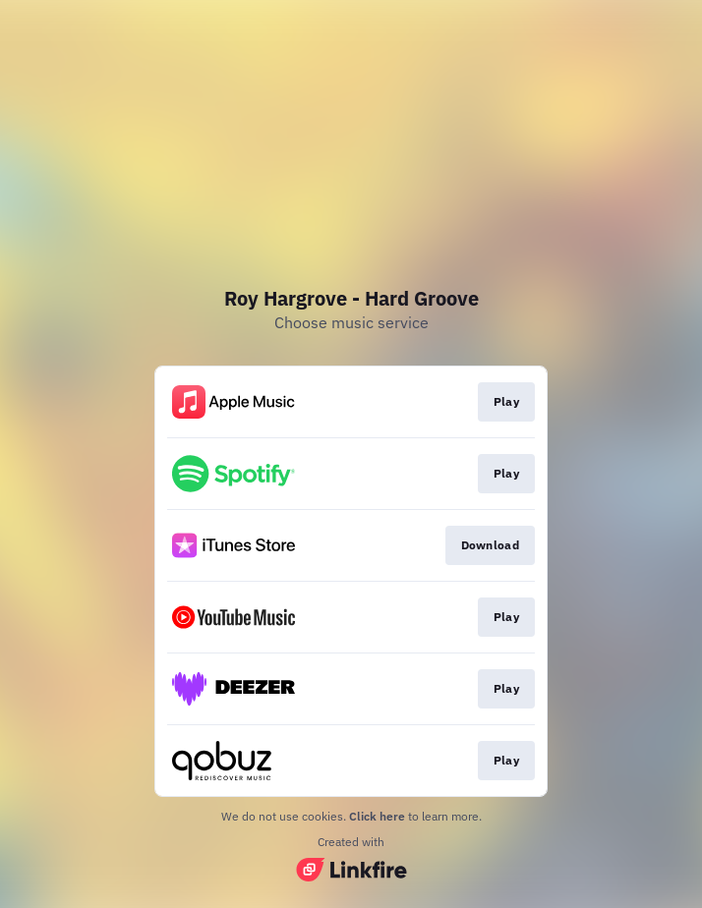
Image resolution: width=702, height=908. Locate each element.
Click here (377, 816)
